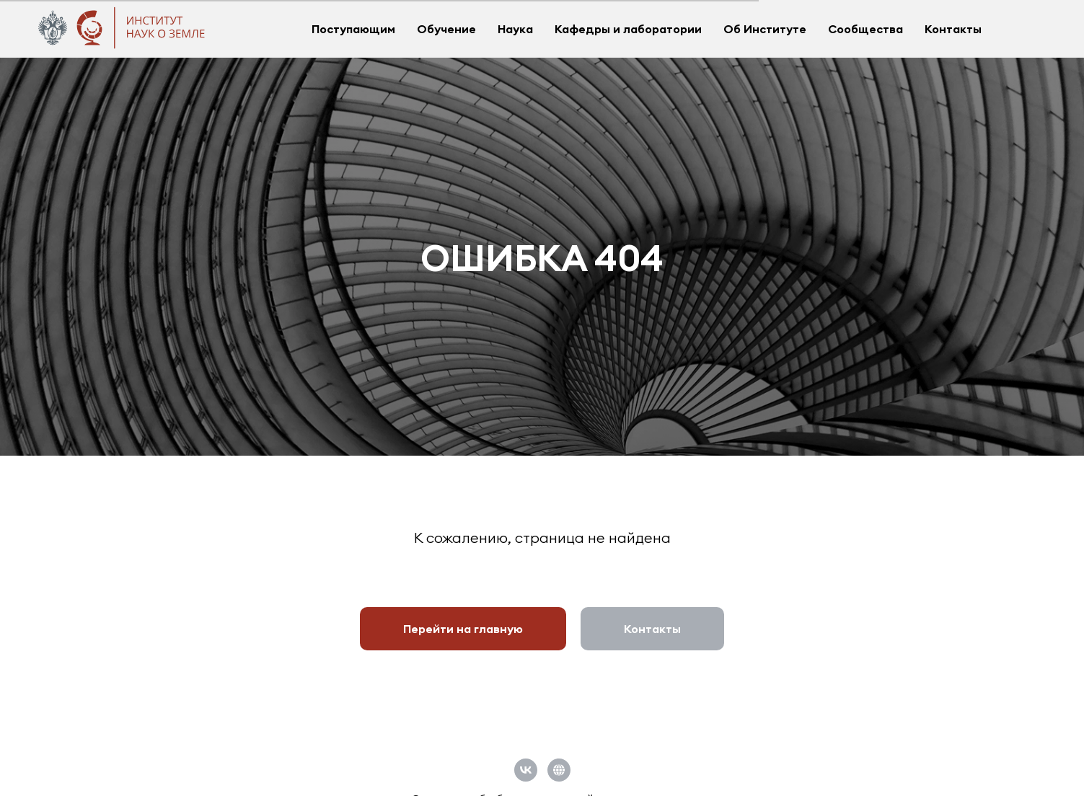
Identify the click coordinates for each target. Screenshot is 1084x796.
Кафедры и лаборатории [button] (628, 29)
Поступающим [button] (353, 29)
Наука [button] (515, 29)
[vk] (525, 770)
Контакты (953, 29)
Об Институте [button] (764, 29)
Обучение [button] (446, 29)
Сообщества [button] (865, 29)
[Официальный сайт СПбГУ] (558, 770)
